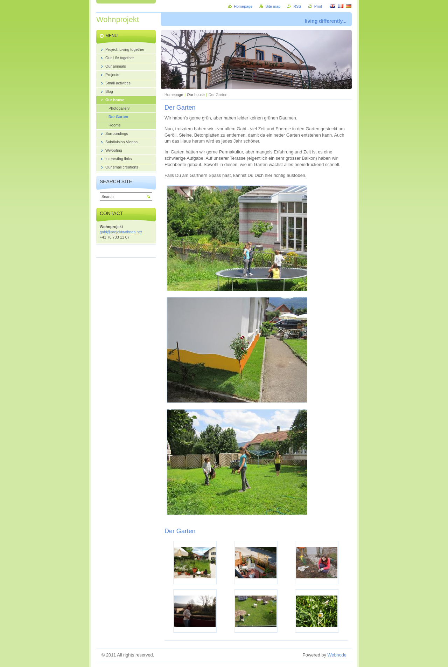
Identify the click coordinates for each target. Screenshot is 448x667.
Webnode (336, 655)
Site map (272, 6)
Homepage (173, 94)
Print (318, 6)
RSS (297, 6)
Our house (196, 94)
